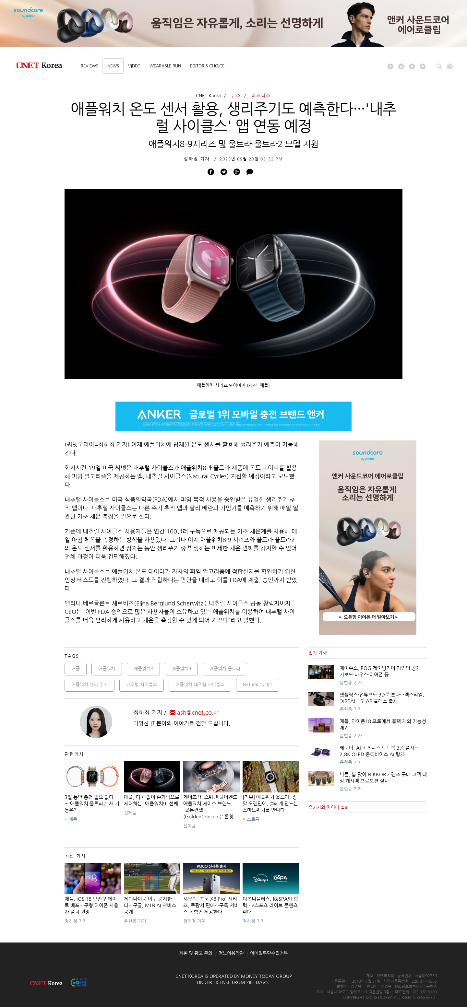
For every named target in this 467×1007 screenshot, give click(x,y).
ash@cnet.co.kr (194, 713)
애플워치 (106, 668)
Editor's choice (207, 66)
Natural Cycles (257, 684)
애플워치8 (143, 668)
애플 (75, 668)
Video (134, 66)
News (113, 66)
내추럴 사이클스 (141, 684)
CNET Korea (208, 95)
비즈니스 (261, 95)
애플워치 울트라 (225, 668)
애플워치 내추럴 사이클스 (199, 684)
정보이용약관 (231, 953)
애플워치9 (181, 668)
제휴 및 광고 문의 (195, 953)
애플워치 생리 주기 (89, 684)
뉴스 (236, 95)
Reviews (89, 66)
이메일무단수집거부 (269, 953)
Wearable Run (165, 66)
